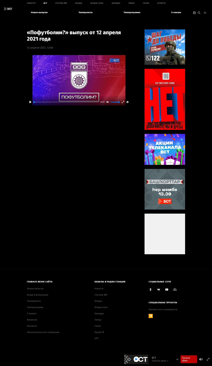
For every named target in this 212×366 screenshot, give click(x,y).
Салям (146, 3)
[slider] (66, 102)
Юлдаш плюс (97, 3)
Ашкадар (116, 3)
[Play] (30, 102)
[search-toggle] (199, 12)
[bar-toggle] (205, 12)
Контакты (32, 326)
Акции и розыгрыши (37, 295)
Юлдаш (78, 3)
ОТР (96, 338)
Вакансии (32, 319)
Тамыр (131, 3)
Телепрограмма (131, 12)
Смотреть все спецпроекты (163, 309)
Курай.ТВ (161, 3)
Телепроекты (85, 12)
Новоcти (31, 3)
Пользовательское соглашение (43, 332)
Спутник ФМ (61, 3)
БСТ (45, 3)
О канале (176, 12)
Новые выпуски (39, 12)
